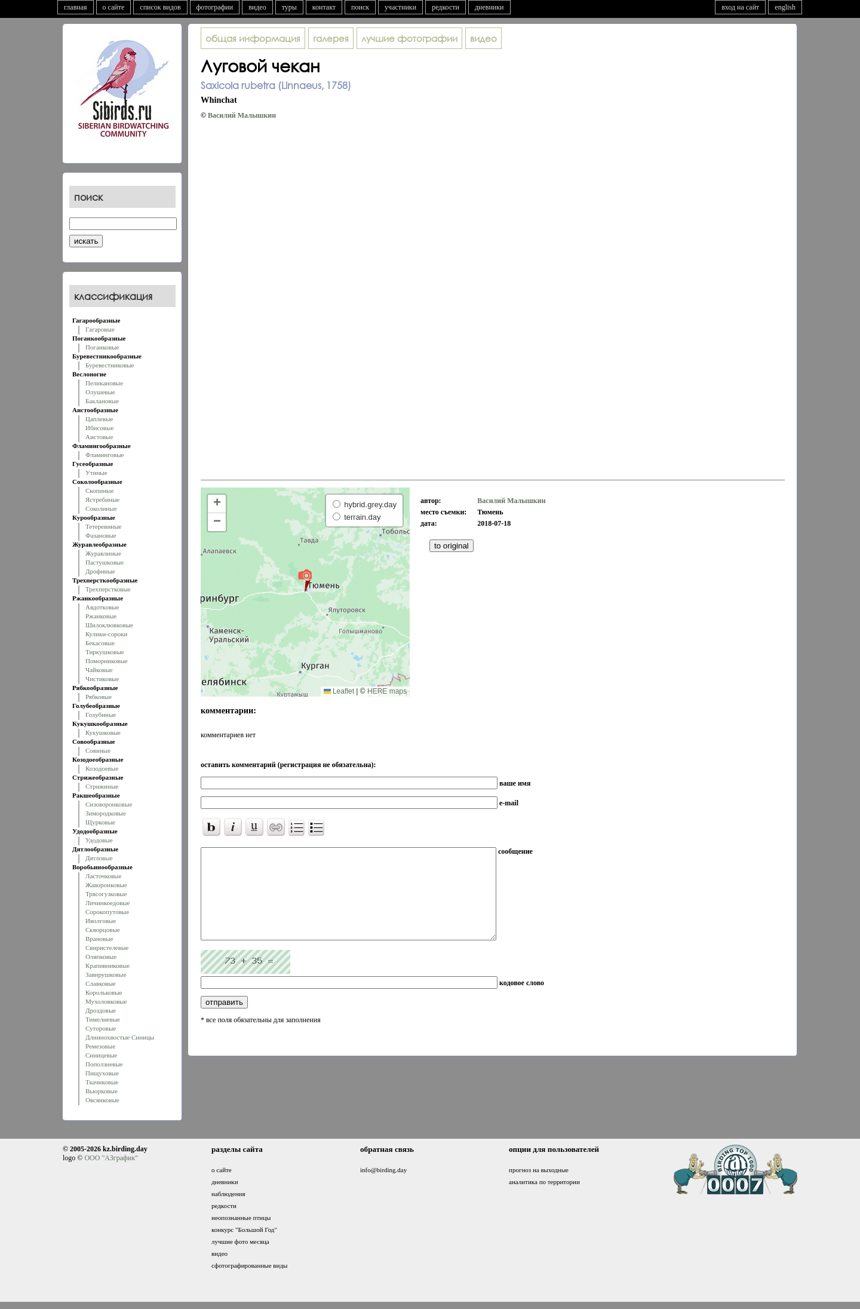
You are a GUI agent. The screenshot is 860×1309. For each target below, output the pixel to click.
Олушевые (100, 392)
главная (75, 7)
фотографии (215, 7)
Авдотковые (102, 607)
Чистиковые (102, 678)
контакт (324, 7)
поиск (360, 7)
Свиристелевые (106, 947)
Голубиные (100, 714)
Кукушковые (103, 732)
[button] (305, 580)
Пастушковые (104, 562)
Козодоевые (101, 768)
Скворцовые (102, 929)
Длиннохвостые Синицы (119, 1037)
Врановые (99, 938)
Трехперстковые (108, 589)
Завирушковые (106, 974)
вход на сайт (740, 7)
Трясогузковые (106, 893)
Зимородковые (105, 813)
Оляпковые (100, 956)
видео (257, 7)
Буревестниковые (109, 365)
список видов (160, 7)
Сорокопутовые (107, 911)
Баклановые (102, 400)
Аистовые (99, 436)
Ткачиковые (101, 1082)
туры (289, 7)
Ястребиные (102, 499)
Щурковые (100, 822)
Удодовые (99, 840)
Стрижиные (101, 786)
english (785, 7)
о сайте (114, 7)
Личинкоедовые (107, 902)
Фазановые (100, 535)
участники (400, 7)
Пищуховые (102, 1073)
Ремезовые (100, 1046)
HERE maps (387, 691)
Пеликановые (104, 383)
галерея (331, 38)
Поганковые (102, 347)
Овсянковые (102, 1099)
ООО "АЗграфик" (110, 1158)
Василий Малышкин (242, 115)
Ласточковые (103, 875)
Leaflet (339, 691)
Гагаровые (100, 329)
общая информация (252, 38)
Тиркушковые (104, 651)
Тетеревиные (103, 526)
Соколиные (101, 508)
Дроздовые (100, 1010)
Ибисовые (99, 427)
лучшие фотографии (409, 38)
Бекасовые (100, 642)
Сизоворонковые (108, 804)
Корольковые (103, 992)
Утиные (96, 472)
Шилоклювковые (109, 625)
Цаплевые (99, 418)
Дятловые (99, 858)
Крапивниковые (107, 965)
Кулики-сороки (106, 633)
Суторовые (100, 1028)
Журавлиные (103, 553)
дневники (489, 7)
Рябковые (98, 696)
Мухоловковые (106, 1001)
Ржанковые (100, 616)
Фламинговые (104, 454)
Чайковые (99, 669)
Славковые (100, 983)
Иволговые (100, 920)
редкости (445, 7)
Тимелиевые (102, 1019)
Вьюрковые (101, 1091)
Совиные (97, 750)
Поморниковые (106, 660)
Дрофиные (100, 571)
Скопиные (99, 490)
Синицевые (101, 1055)
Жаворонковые (106, 884)
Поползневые (104, 1064)
